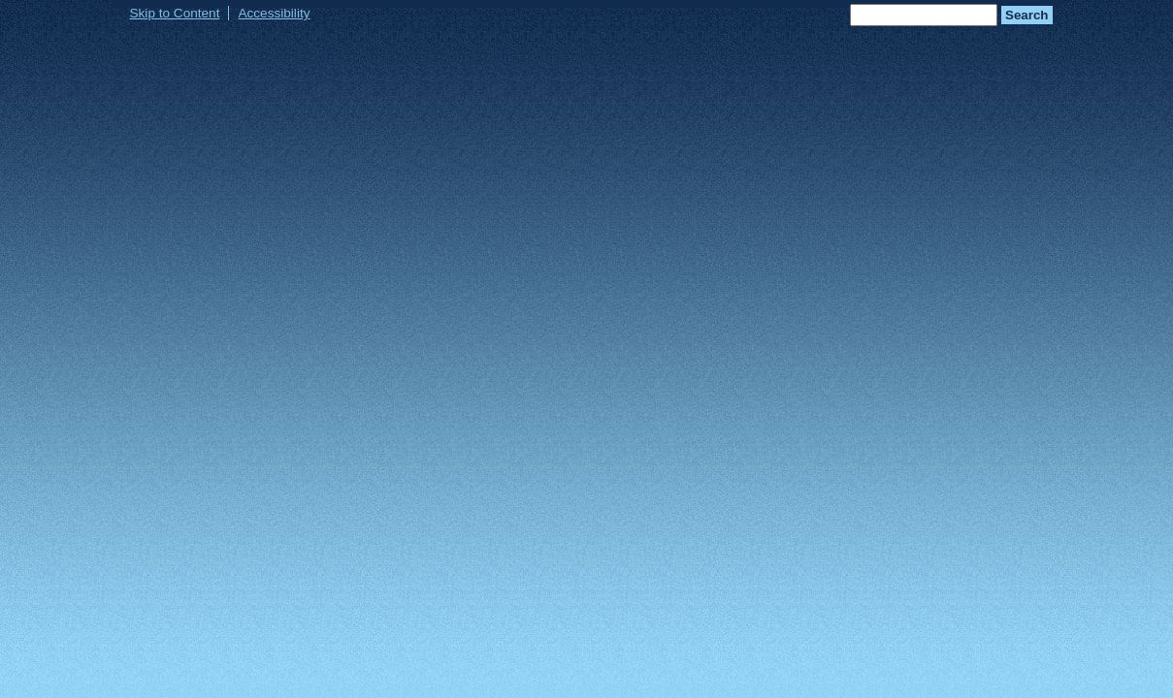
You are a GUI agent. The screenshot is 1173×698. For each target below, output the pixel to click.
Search (1026, 15)
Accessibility (274, 13)
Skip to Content (175, 13)
